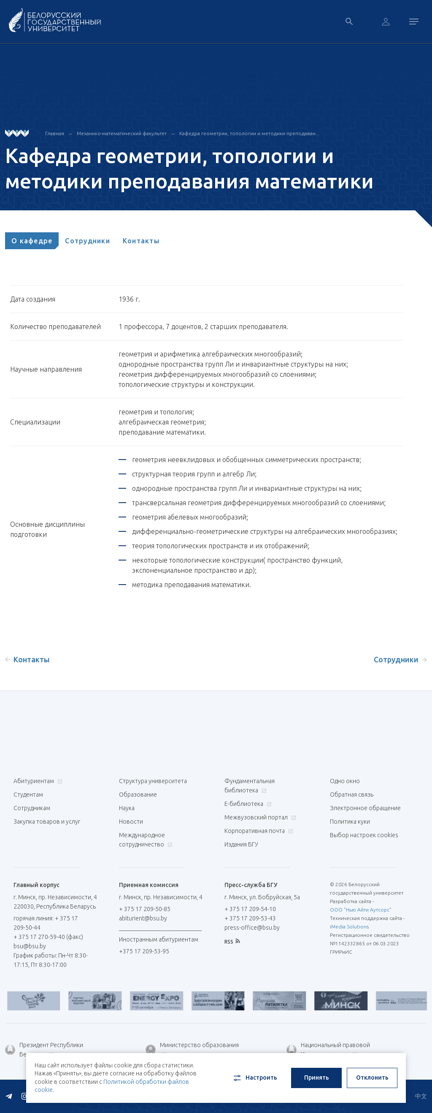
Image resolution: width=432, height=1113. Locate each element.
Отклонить (372, 1077)
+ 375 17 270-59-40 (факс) (48, 936)
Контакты (141, 241)
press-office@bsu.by (252, 927)
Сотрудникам (32, 808)
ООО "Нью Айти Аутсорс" (361, 909)
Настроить (254, 1078)
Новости (131, 821)
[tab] (32, 240)
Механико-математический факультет (122, 133)
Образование (138, 794)
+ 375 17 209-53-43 (250, 918)
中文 (421, 1096)
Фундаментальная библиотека (249, 786)
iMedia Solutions (349, 926)
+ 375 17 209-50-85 (144, 909)
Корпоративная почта (257, 830)
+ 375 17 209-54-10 (250, 909)
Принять (316, 1077)
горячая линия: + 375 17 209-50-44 (46, 923)
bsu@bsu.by (30, 946)
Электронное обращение (365, 808)
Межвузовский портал (259, 817)
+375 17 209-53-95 (144, 951)
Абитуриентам (37, 781)
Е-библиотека (247, 803)
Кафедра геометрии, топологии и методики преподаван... (249, 133)
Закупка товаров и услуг (47, 821)
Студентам (28, 794)
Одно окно (345, 781)
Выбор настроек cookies (364, 835)
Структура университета (153, 781)
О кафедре (31, 241)
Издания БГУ (241, 844)
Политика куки (350, 821)
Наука (127, 808)
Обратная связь (351, 794)
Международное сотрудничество (146, 840)
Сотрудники (87, 241)
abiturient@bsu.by (143, 918)
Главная (54, 133)
